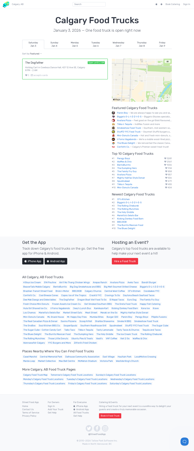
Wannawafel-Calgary (34, 343)
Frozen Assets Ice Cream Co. (66, 304)
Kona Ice (145, 308)
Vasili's (99, 338)
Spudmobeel (123, 181)
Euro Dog (131, 299)
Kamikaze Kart (101, 308)
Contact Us (28, 409)
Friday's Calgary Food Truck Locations (87, 383)
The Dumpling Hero (127, 168)
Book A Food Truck (110, 415)
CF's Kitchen (123, 199)
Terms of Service (30, 412)
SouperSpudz (70, 325)
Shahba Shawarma (104, 321)
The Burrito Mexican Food (130, 225)
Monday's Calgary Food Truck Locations (43, 379)
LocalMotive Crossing (145, 356)
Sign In (186, 4)
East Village (109, 356)
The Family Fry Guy (127, 171)
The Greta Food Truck (126, 304)
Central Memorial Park (51, 356)
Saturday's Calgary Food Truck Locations (130, 383)
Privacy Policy (29, 416)
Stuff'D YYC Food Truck (129, 131)
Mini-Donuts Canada (127, 135)
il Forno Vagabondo (126, 139)
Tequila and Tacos (151, 330)
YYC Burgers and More (59, 343)
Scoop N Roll (85, 321)
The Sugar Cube (160, 325)
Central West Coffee (115, 291)
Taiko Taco (69, 330)
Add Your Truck (55, 409)
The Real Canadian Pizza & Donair (40, 321)
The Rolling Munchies (128, 209)
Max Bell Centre (67, 361)
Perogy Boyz (123, 158)
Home (25, 406)
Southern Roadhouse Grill (93, 325)
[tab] (33, 44)
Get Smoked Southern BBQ (98, 304)
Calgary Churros (93, 291)
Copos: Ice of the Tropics (73, 295)
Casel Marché (30, 356)
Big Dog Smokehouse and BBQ (85, 286)
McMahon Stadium (87, 361)
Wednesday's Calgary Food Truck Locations (132, 379)
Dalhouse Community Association (82, 356)
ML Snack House (55, 317)
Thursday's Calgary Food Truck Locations (44, 383)
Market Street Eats (72, 312)
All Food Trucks (81, 412)
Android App (56, 261)
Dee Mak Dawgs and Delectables (39, 299)
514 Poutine (50, 282)
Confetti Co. (123, 147)
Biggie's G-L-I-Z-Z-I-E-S (129, 116)
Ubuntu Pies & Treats (82, 338)
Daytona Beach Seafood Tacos (138, 295)
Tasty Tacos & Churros (127, 330)
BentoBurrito (124, 165)
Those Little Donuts (58, 338)
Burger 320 (112, 317)
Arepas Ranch (100, 282)
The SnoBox (29, 325)
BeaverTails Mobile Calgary (36, 286)
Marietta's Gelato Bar (127, 215)
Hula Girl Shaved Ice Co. (35, 308)
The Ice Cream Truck (126, 334)
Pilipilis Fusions (159, 317)
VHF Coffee (111, 338)
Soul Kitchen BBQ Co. (49, 325)
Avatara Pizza (124, 120)
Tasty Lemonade (104, 330)
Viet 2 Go (124, 338)
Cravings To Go (112, 295)
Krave (156, 308)
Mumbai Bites (96, 317)
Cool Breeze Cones (48, 295)
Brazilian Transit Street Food (37, 291)
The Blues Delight (126, 143)
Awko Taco (133, 282)
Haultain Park (124, 356)
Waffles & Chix (124, 161)
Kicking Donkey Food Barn (130, 218)
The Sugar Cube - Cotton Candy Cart (42, 330)
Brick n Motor (62, 291)
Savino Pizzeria (68, 321)
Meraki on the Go (109, 312)
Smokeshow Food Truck (129, 128)
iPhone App (33, 261)
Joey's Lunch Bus (82, 308)
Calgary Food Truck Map (35, 375)
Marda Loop (29, 361)
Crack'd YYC (95, 295)
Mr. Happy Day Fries (77, 317)
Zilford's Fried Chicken (85, 343)
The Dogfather (66, 299)
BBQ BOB (122, 222)
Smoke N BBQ (124, 321)
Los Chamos (29, 312)
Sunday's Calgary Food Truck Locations (116, 375)
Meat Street (91, 312)
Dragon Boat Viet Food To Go (91, 299)
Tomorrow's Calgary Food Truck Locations (72, 375)
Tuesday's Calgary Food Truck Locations (87, 379)
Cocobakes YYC (151, 291)
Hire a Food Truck (125, 261)
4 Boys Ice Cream (32, 282)
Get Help (52, 412)
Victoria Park (106, 361)
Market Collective (47, 361)
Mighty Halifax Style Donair (131, 178)
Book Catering (173, 4)
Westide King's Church (127, 361)
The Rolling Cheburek (128, 205)
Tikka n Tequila (124, 124)
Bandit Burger (149, 282)
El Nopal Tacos (117, 299)
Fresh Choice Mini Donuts (36, 304)
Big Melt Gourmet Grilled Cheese (120, 286)
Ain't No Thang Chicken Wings (74, 282)
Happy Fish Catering (150, 304)
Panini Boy (122, 113)
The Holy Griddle (125, 212)
